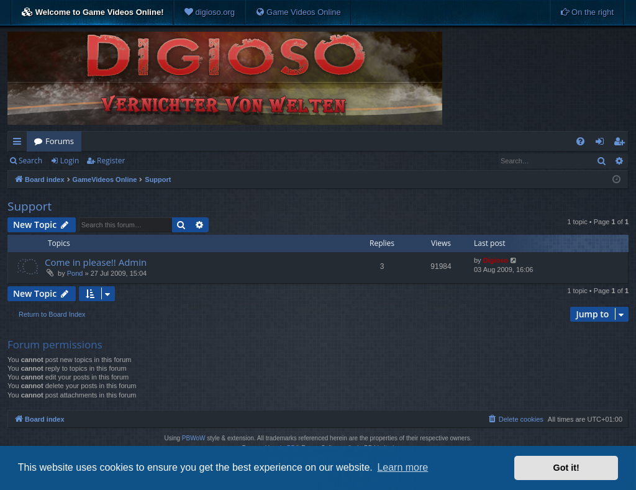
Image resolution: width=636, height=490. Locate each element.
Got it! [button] (566, 468)
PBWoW (194, 438)
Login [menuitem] (602, 143)
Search (30, 160)
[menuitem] (209, 12)
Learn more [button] (402, 467)
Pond (75, 273)
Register (111, 160)
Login (69, 160)
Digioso (495, 260)
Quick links (19, 143)
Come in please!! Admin (96, 262)
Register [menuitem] (622, 143)
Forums (59, 141)
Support (29, 206)
